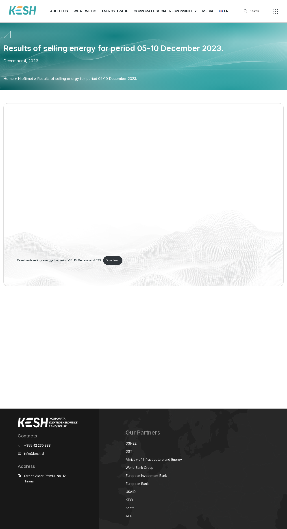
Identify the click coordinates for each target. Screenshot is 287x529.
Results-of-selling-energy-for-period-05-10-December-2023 (59, 260)
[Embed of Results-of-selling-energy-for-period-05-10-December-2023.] (103, 184)
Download (113, 260)
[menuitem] (223, 11)
